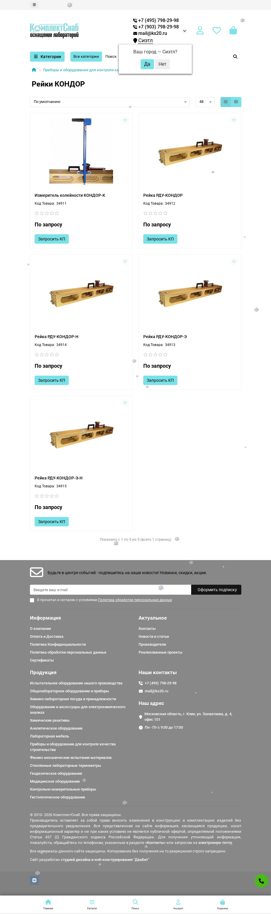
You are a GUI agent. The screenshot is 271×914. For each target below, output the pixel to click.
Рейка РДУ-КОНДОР (163, 195)
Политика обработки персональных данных (68, 652)
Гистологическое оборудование (57, 797)
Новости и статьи (154, 636)
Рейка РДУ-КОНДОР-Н (56, 336)
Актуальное (153, 618)
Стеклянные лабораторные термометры (65, 765)
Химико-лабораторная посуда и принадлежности (73, 699)
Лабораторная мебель (49, 736)
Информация (45, 618)
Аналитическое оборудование (56, 728)
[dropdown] (34, 5)
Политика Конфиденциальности (58, 644)
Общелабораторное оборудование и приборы (69, 691)
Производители (152, 644)
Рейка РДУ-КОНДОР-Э (165, 336)
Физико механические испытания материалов (71, 757)
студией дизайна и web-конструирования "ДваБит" (105, 859)
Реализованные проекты (160, 652)
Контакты (147, 628)
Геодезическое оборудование (56, 773)
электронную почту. (215, 842)
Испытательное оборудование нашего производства (76, 683)
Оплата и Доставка (46, 636)
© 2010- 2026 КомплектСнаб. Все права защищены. (76, 815)
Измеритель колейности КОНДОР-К (70, 195)
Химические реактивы (50, 720)
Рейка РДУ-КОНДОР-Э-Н (59, 478)
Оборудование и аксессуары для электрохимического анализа (77, 710)
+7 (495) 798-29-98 (160, 683)
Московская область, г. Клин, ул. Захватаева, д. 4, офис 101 (188, 717)
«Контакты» (155, 842)
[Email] (110, 590)
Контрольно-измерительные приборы (63, 789)
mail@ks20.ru (150, 33)
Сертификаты (42, 660)
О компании (40, 628)
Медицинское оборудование (55, 781)
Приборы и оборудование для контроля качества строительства (100, 70)
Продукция (43, 672)
